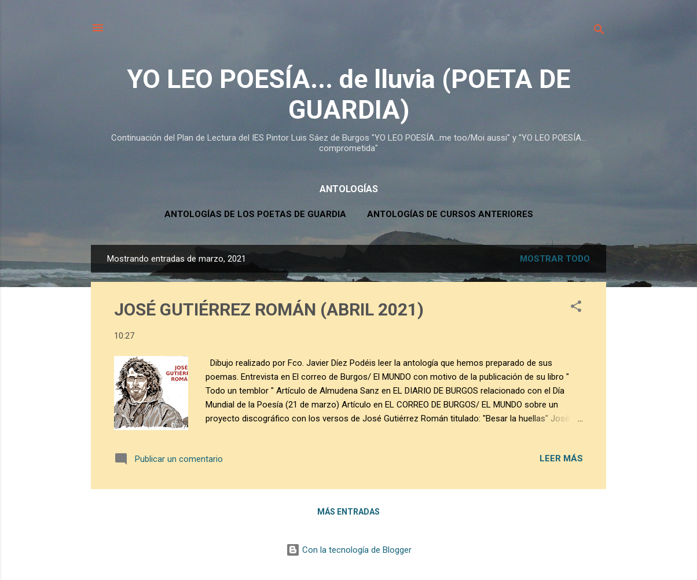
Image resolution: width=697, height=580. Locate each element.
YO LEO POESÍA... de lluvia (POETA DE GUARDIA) (348, 94)
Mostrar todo (555, 259)
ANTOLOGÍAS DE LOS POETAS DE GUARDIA (255, 214)
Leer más (561, 458)
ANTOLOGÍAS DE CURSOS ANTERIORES (450, 214)
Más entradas (348, 511)
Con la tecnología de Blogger (349, 550)
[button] (576, 308)
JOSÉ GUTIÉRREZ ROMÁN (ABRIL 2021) (269, 309)
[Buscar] (599, 31)
